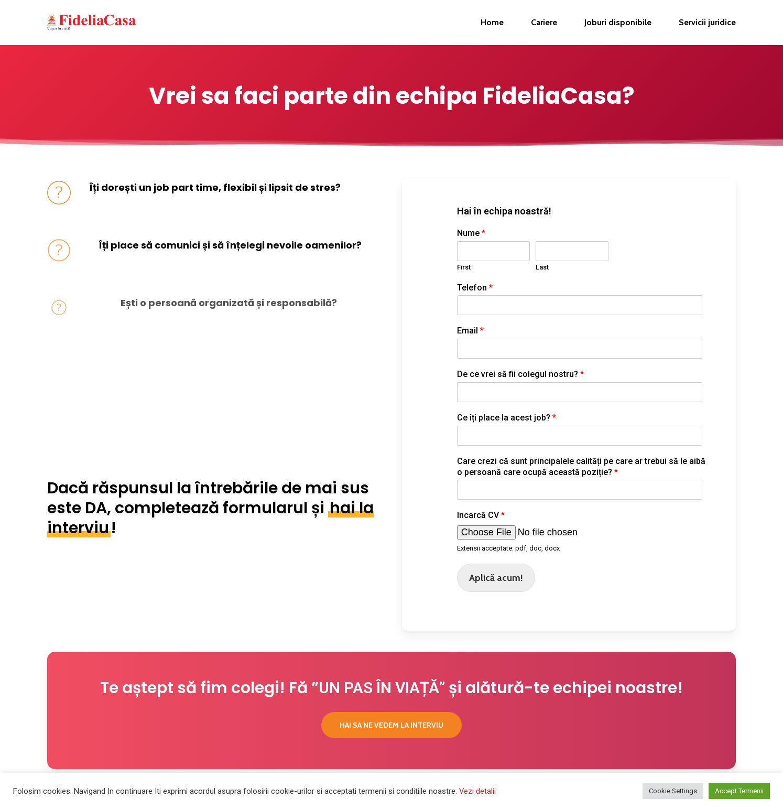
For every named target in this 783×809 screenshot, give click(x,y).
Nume (471, 233)
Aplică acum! (496, 578)
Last (542, 267)
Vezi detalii (477, 791)
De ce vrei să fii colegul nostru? (520, 374)
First (464, 267)
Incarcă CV (481, 515)
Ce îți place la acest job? (506, 418)
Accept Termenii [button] (739, 791)
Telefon (475, 288)
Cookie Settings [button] (673, 791)
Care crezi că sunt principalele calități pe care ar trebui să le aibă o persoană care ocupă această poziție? (581, 466)
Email (470, 331)
